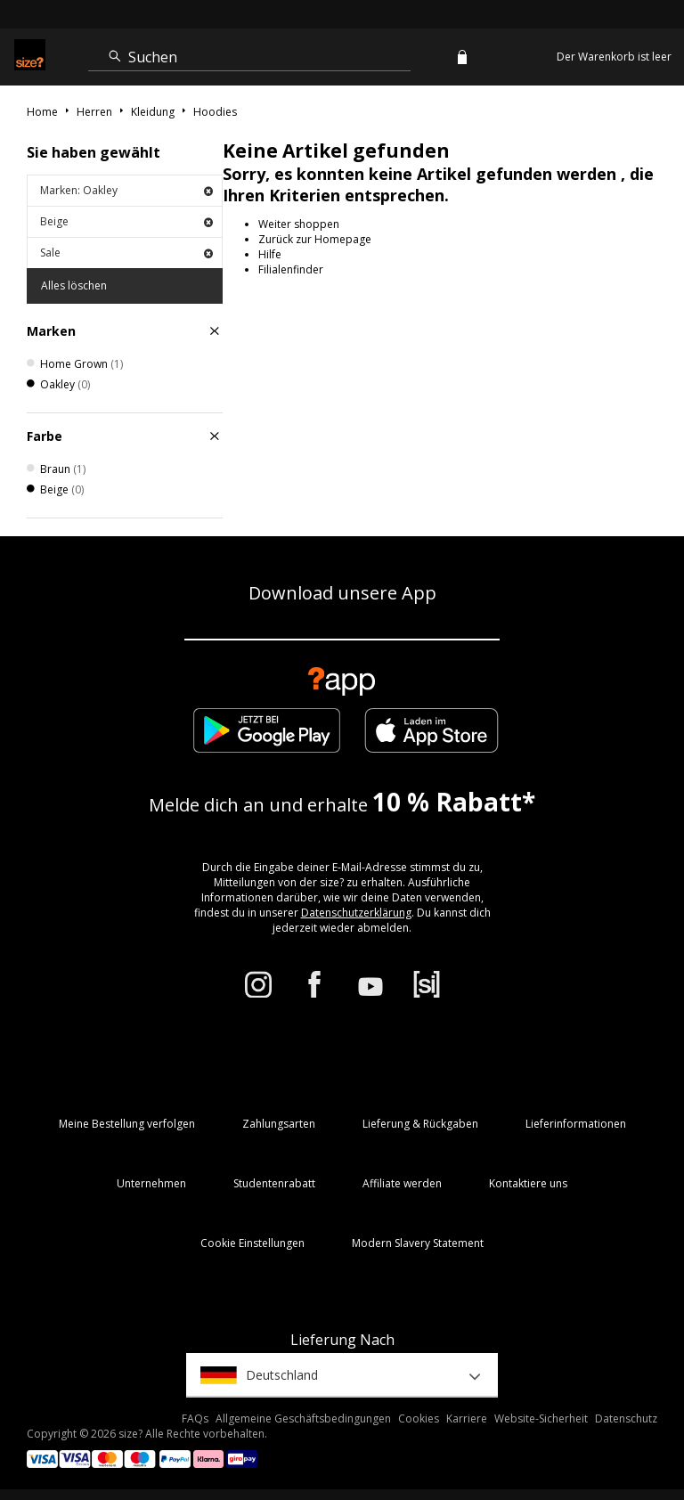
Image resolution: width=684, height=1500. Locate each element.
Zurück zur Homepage (314, 239)
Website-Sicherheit (541, 1418)
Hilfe (269, 254)
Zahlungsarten (278, 1123)
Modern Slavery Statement (418, 1243)
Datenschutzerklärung (356, 912)
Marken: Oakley (126, 190)
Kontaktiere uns (528, 1183)
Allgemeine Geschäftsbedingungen (303, 1418)
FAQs (195, 1418)
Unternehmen (151, 1183)
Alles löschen (74, 285)
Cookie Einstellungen (252, 1243)
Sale (126, 252)
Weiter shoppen (298, 224)
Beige (126, 221)
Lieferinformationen (575, 1123)
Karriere (466, 1418)
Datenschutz (626, 1418)
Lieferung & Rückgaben (420, 1123)
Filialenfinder (290, 269)
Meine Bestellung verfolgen (127, 1123)
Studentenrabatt (274, 1183)
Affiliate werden (402, 1183)
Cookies (418, 1418)
